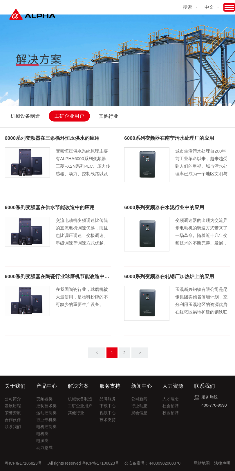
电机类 (42, 433)
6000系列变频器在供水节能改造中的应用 (50, 207)
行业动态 (139, 405)
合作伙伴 (13, 419)
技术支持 (108, 419)
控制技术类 (46, 405)
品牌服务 (108, 398)
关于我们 (15, 386)
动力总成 (44, 447)
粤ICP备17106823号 (23, 463)
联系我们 (13, 426)
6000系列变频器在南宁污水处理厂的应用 (169, 138)
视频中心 (108, 412)
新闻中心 (141, 386)
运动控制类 (46, 412)
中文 (209, 7)
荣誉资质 (13, 412)
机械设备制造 (25, 116)
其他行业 (108, 116)
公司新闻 (139, 398)
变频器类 (44, 398)
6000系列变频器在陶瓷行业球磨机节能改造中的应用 (58, 276)
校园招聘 (170, 412)
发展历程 (13, 405)
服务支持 (110, 386)
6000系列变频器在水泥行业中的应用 (164, 207)
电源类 (42, 440)
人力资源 (172, 386)
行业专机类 (46, 419)
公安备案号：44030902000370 (152, 463)
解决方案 (78, 386)
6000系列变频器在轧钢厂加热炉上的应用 (169, 276)
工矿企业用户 (69, 116)
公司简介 (13, 398)
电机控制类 (46, 426)
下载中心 (108, 405)
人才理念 (170, 398)
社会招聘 (170, 405)
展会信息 (139, 412)
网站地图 (202, 463)
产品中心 (46, 386)
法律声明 (222, 463)
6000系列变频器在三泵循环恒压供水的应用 (52, 138)
